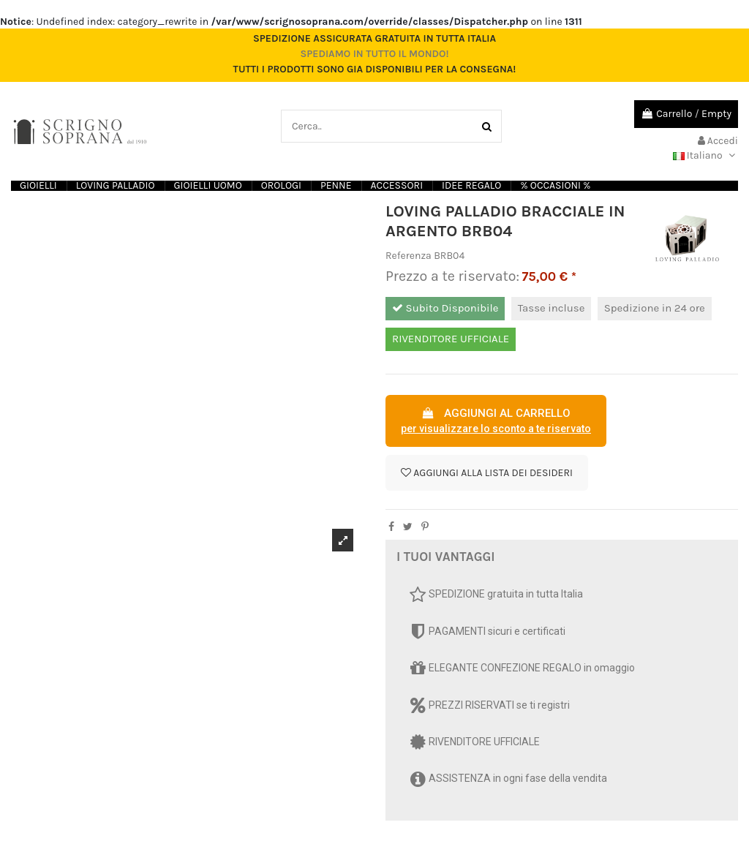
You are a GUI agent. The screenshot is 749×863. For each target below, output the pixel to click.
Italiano (705, 155)
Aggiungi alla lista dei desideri (487, 473)
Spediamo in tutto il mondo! (374, 54)
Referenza (408, 255)
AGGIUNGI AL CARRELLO (496, 422)
